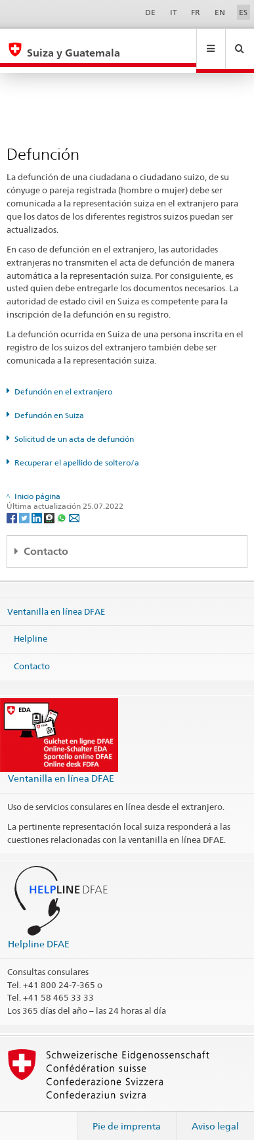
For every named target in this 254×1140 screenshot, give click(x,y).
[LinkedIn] (38, 505)
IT (173, 12)
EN (220, 12)
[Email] (74, 505)
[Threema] (50, 505)
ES (243, 12)
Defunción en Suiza (49, 403)
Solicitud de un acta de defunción (74, 426)
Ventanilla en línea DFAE (56, 599)
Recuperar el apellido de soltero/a (76, 450)
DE (150, 12)
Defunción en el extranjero (63, 379)
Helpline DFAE (39, 931)
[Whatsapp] (62, 505)
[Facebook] (13, 505)
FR (195, 12)
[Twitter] (25, 505)
